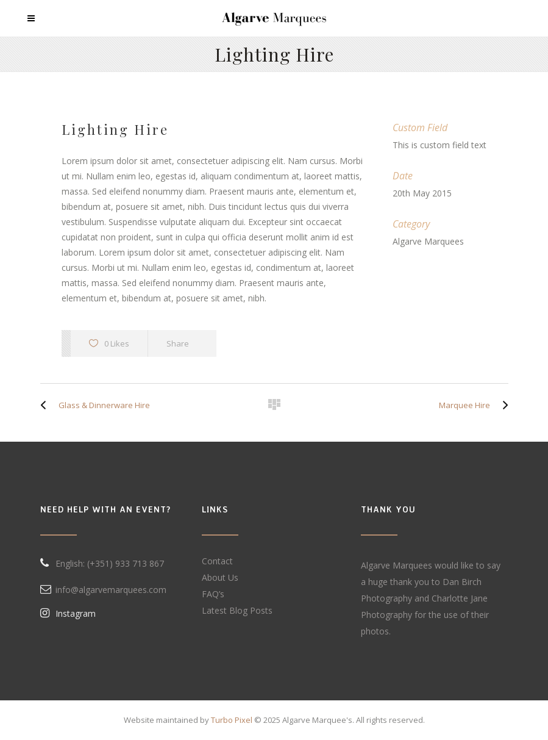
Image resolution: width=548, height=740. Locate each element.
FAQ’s (213, 594)
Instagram (68, 613)
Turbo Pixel (231, 719)
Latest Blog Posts (237, 610)
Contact (217, 561)
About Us (220, 577)
